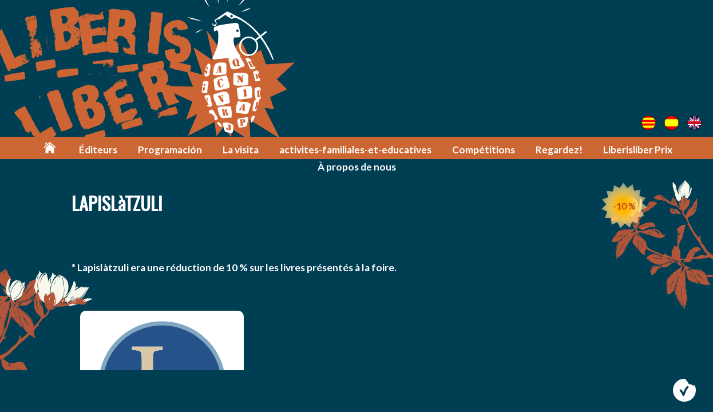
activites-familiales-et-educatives (355, 150)
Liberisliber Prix (637, 150)
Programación (170, 150)
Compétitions (483, 150)
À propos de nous (357, 167)
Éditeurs (98, 150)
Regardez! (559, 150)
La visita (241, 150)
